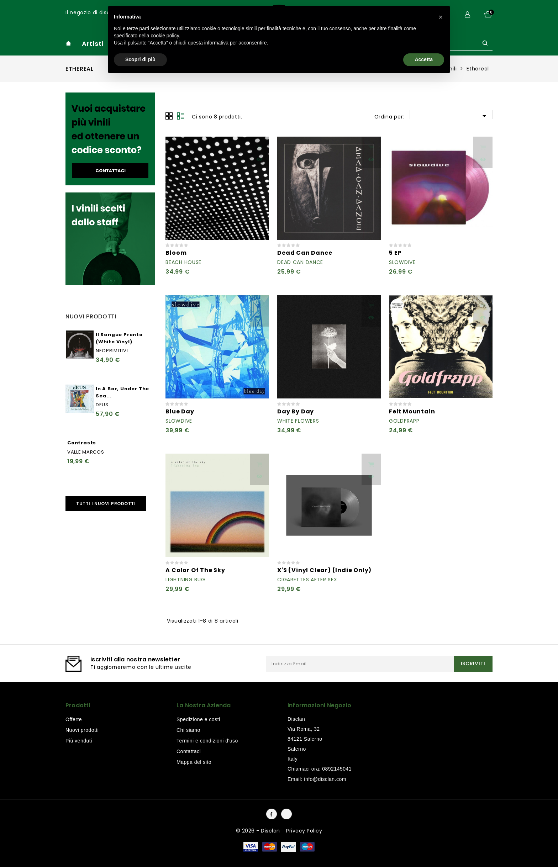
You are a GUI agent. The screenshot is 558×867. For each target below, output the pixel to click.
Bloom (175, 253)
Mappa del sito (194, 762)
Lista (180, 116)
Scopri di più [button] (140, 59)
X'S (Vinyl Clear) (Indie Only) (324, 570)
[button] (440, 17)
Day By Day (295, 411)
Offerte (73, 719)
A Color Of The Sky (195, 570)
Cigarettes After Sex (307, 579)
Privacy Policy (304, 830)
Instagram (286, 814)
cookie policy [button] (165, 35)
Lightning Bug (185, 579)
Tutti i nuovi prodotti (106, 504)
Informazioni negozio (319, 705)
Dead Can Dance (304, 253)
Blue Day (179, 411)
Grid (169, 116)
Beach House (183, 262)
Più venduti (78, 741)
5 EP (395, 253)
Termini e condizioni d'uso (207, 741)
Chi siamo (188, 730)
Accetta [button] (424, 59)
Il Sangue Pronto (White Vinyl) (119, 338)
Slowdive (402, 262)
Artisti (93, 43)
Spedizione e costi (198, 719)
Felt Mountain (412, 411)
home (68, 43)
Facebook (271, 814)
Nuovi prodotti (82, 730)
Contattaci (189, 751)
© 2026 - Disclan (259, 830)
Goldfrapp (404, 420)
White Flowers (298, 420)
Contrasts (81, 442)
